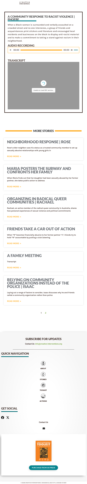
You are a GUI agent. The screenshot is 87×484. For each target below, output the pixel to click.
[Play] (10, 51)
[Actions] (43, 396)
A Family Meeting (24, 255)
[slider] (41, 51)
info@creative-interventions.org (48, 344)
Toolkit (43, 390)
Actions (43, 401)
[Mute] (71, 51)
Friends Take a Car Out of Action (41, 229)
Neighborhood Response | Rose (39, 141)
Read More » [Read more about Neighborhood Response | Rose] (14, 156)
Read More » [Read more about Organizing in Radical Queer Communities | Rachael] (14, 216)
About (43, 368)
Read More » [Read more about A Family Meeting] (14, 267)
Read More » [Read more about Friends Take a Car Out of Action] (14, 243)
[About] (43, 363)
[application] (43, 51)
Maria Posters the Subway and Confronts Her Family (39, 170)
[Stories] (43, 374)
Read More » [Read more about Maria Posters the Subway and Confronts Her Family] (14, 186)
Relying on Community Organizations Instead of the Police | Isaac (38, 283)
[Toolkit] (43, 385)
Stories (43, 379)
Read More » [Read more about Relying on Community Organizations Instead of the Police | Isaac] (14, 301)
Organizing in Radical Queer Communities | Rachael (37, 200)
